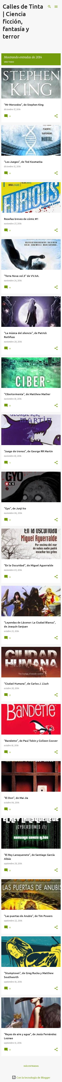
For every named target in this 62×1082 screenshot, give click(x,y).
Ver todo (9, 61)
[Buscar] (49, 7)
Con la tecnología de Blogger (31, 1077)
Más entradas (31, 1066)
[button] (56, 116)
